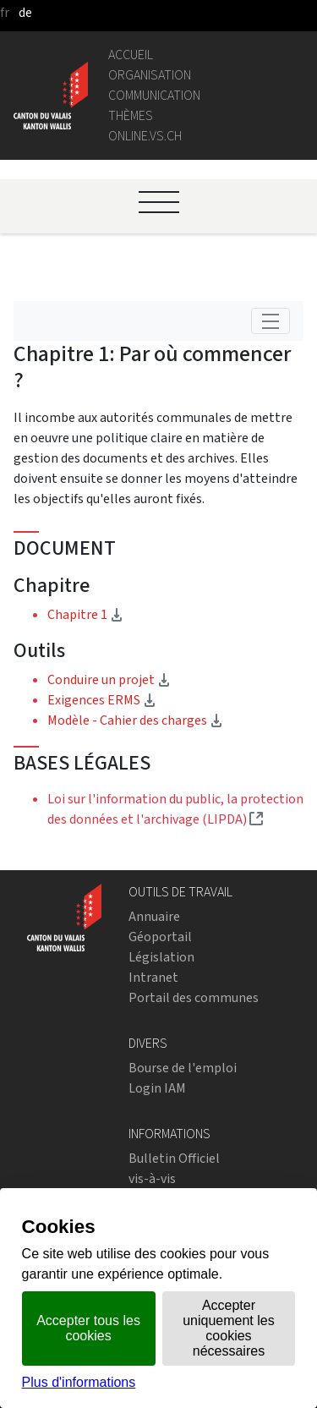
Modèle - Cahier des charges (135, 720)
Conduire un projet (109, 679)
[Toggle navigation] (270, 321)
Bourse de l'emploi (182, 1068)
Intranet (153, 977)
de (25, 12)
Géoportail (160, 936)
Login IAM (157, 1088)
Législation (161, 957)
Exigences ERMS (101, 700)
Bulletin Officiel (174, 1158)
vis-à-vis (152, 1178)
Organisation (149, 75)
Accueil (130, 54)
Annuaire (154, 916)
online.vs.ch (145, 136)
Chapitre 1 (137, 614)
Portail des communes (193, 997)
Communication (154, 95)
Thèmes (130, 115)
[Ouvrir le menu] (159, 202)
